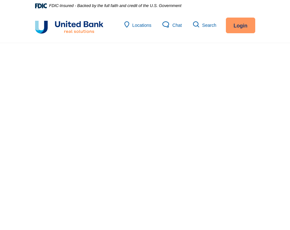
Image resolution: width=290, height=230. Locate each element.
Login (241, 25)
